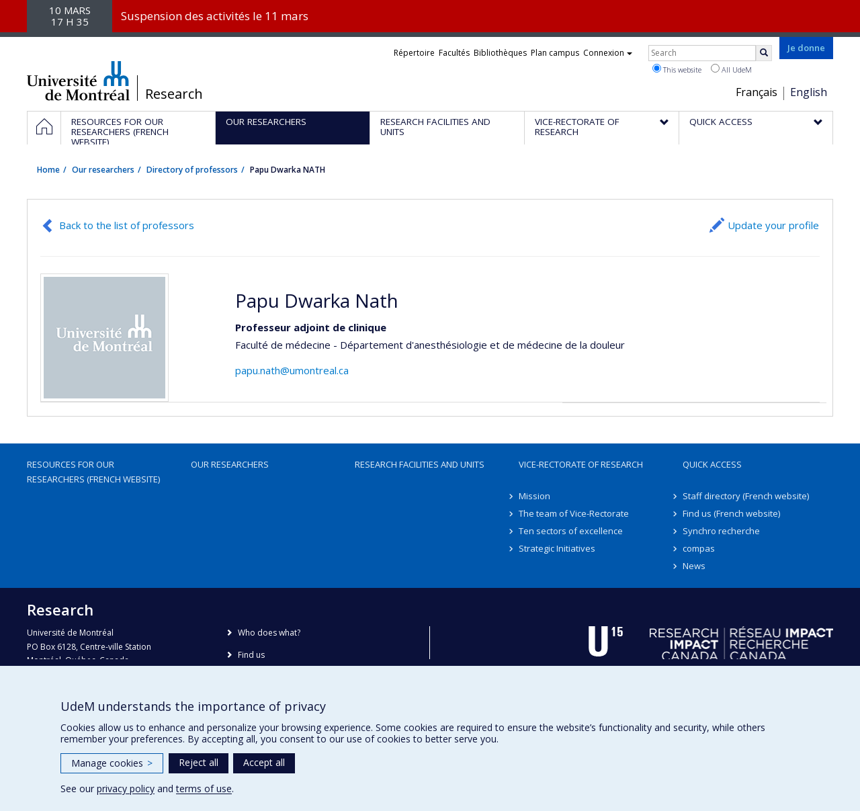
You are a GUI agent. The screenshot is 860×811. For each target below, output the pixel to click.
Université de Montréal (78, 80)
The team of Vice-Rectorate (574, 513)
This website (676, 69)
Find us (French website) (731, 513)
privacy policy (126, 788)
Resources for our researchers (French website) (93, 471)
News (694, 566)
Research (174, 94)
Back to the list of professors (126, 225)
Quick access (712, 464)
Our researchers (103, 169)
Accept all (264, 762)
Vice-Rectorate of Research (581, 464)
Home (48, 169)
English (808, 92)
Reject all (198, 762)
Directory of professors (192, 169)
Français (756, 92)
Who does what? (269, 632)
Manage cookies (112, 763)
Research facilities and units (419, 464)
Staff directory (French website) (746, 496)
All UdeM (731, 69)
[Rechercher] (764, 53)
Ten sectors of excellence (571, 531)
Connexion (607, 52)
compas (699, 548)
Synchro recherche (721, 531)
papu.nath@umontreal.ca (292, 370)
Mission (534, 496)
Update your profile (773, 225)
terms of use (204, 788)
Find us (251, 654)
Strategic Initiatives (557, 548)
